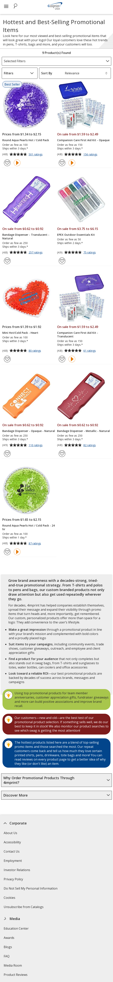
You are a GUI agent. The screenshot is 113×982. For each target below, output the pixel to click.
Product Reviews (15, 975)
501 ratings (36, 154)
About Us (10, 833)
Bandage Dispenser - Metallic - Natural (83, 431)
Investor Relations (17, 871)
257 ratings (36, 252)
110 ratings (36, 445)
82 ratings (90, 445)
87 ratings (35, 543)
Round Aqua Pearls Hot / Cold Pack (25, 140)
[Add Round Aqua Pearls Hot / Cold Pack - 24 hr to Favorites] (7, 551)
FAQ (6, 956)
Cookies (10, 899)
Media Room (13, 965)
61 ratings (90, 350)
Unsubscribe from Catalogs (24, 908)
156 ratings (90, 154)
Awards (9, 938)
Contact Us (12, 851)
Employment (13, 861)
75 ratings (90, 252)
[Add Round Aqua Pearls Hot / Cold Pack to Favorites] (7, 162)
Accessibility (12, 842)
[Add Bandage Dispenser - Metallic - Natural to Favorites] (62, 453)
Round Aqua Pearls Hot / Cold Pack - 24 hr (28, 527)
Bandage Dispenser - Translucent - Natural (25, 236)
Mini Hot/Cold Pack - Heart (20, 333)
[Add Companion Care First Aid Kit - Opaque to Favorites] (62, 162)
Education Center (16, 928)
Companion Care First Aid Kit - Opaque (83, 140)
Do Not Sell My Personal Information (31, 889)
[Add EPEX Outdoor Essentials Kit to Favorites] (62, 260)
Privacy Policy (14, 880)
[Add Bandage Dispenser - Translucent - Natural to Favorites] (7, 260)
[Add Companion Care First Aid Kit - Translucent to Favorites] (62, 359)
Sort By (46, 73)
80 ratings (35, 350)
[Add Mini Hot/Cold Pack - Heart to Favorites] (7, 359)
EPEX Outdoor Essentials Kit (76, 234)
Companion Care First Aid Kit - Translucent (77, 334)
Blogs (8, 947)
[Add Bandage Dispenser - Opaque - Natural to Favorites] (7, 453)
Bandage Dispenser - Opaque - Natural (28, 431)
